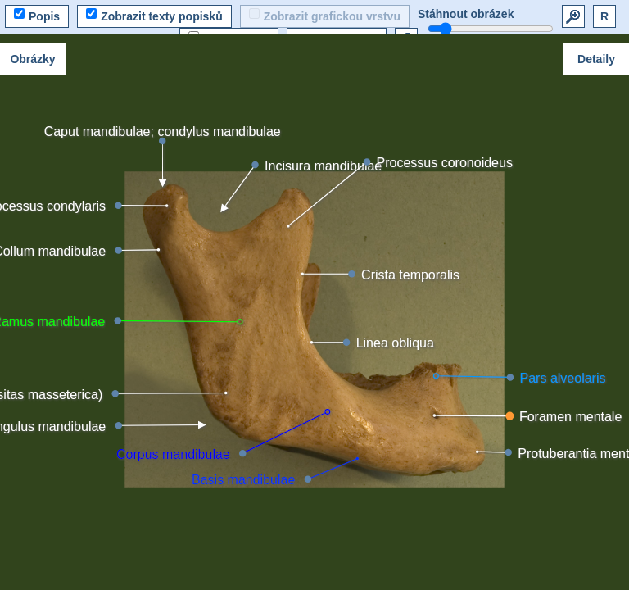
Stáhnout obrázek (466, 13)
